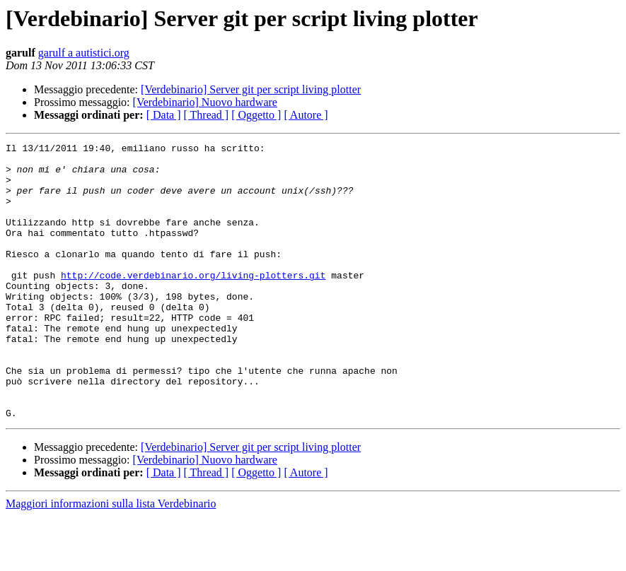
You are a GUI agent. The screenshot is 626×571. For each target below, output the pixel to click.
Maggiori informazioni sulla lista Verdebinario (111, 559)
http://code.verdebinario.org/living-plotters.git (193, 302)
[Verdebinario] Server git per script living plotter (251, 89)
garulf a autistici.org (83, 53)
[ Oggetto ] (256, 115)
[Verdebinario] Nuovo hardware (205, 102)
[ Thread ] (206, 115)
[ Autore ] (306, 115)
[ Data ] (163, 115)
